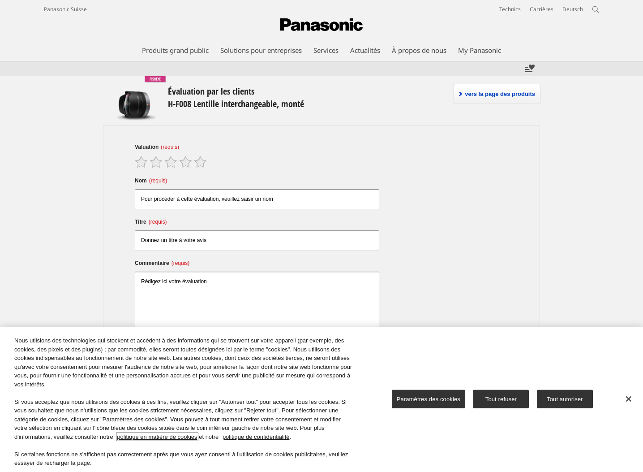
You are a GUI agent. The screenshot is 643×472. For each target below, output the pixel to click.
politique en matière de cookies (157, 438)
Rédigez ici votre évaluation (257, 307)
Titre (151, 222)
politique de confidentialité (256, 438)
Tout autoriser (565, 400)
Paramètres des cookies (428, 400)
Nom (151, 181)
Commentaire (162, 263)
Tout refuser (501, 400)
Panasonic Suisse (65, 9)
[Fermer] (629, 400)
